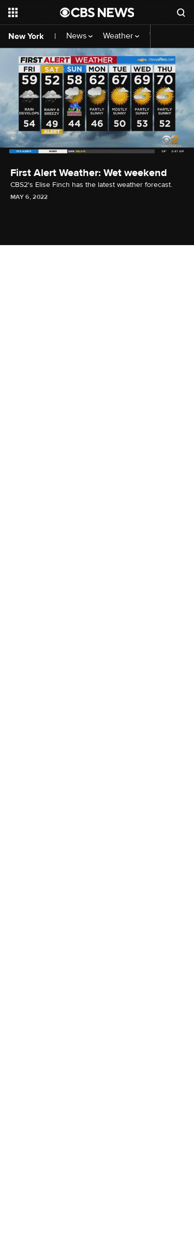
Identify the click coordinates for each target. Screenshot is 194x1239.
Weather (121, 36)
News (79, 36)
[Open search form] (181, 12)
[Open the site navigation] (34, 12)
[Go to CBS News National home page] (97, 12)
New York (26, 36)
